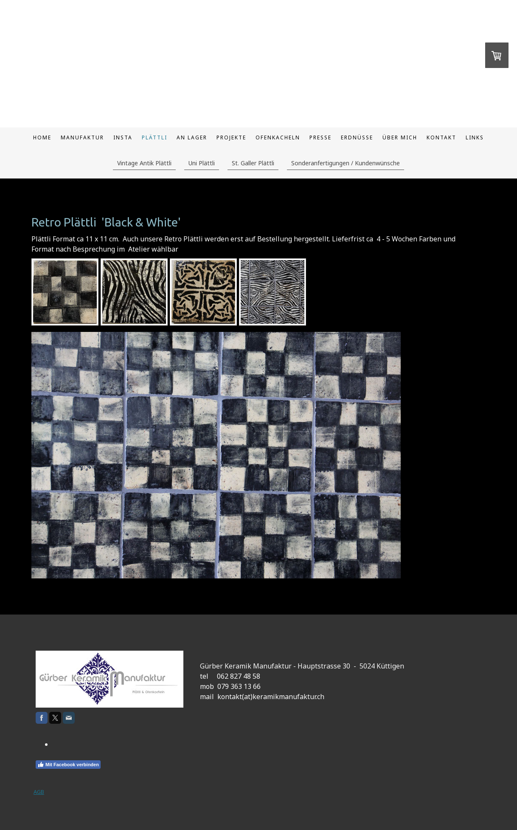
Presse (320, 137)
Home (42, 137)
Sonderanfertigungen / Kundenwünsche (345, 163)
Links (475, 137)
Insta (122, 137)
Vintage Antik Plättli (144, 163)
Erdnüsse (357, 137)
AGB (39, 792)
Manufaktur (82, 137)
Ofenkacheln (278, 137)
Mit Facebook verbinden (68, 764)
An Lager (192, 137)
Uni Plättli (201, 163)
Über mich (399, 137)
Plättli (154, 137)
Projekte (231, 137)
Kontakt (441, 137)
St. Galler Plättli (253, 163)
